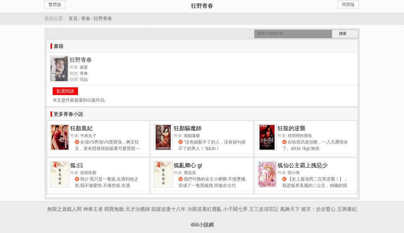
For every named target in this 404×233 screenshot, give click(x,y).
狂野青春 (103, 18)
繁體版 (54, 4)
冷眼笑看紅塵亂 (204, 209)
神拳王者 (93, 209)
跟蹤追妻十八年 (168, 209)
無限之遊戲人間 (64, 209)
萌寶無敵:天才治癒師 (127, 209)
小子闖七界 (235, 209)
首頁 (73, 18)
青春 (85, 18)
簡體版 (348, 4)
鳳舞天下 (290, 209)
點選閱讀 (65, 91)
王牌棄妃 (347, 209)
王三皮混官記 (264, 209)
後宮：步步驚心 (318, 209)
